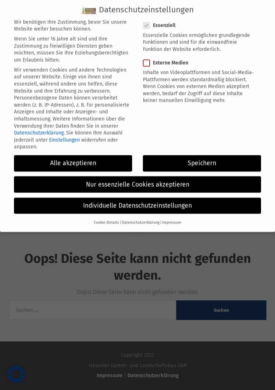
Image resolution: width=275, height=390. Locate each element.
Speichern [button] (202, 155)
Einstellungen (64, 132)
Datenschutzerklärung (39, 124)
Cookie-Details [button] (106, 214)
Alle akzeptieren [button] (73, 155)
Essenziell (161, 17)
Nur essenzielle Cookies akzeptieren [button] (137, 176)
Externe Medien (168, 54)
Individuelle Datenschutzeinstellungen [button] (137, 197)
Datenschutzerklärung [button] (140, 214)
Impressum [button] (171, 214)
